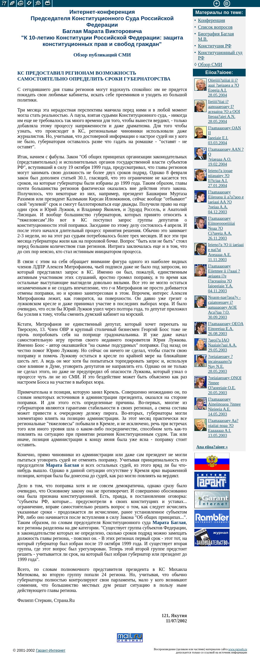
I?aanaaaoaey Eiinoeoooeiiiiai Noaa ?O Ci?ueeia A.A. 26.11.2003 (221, 228)
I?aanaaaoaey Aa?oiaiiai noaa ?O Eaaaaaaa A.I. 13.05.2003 (223, 428)
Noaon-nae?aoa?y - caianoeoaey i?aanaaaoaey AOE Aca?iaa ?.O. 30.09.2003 (224, 307)
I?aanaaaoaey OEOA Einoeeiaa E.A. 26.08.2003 (226, 328)
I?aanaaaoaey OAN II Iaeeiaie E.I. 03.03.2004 (224, 135)
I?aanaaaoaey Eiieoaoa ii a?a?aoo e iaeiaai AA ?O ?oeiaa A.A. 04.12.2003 (226, 202)
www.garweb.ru (237, 649)
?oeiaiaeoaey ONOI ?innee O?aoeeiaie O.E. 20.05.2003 (225, 385)
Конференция (211, 20)
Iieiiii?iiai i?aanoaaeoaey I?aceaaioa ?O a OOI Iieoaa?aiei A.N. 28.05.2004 (224, 111)
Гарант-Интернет (51, 650)
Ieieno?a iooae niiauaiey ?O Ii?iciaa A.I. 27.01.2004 (220, 178)
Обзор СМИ (210, 64)
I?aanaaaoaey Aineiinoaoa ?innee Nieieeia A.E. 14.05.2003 (224, 406)
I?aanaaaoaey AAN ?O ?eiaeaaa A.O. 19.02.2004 (226, 156)
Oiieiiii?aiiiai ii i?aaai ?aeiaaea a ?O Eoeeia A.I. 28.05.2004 (223, 87)
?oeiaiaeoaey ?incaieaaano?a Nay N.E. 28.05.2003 (220, 364)
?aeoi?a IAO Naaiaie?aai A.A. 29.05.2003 (222, 345)
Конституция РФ (215, 45)
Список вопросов (215, 27)
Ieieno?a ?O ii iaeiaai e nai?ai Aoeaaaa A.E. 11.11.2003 (226, 252)
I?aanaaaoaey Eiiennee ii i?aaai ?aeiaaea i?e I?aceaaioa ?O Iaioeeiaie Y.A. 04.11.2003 (224, 278)
